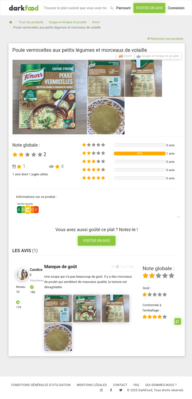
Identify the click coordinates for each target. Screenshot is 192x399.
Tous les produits (30, 22)
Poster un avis (149, 8)
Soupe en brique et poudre (67, 22)
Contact (120, 385)
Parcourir (123, 8)
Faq (136, 385)
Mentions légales (92, 385)
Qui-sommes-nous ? (161, 385)
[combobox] (75, 8)
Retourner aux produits (165, 39)
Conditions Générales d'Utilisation (40, 385)
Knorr (96, 22)
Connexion (176, 8)
